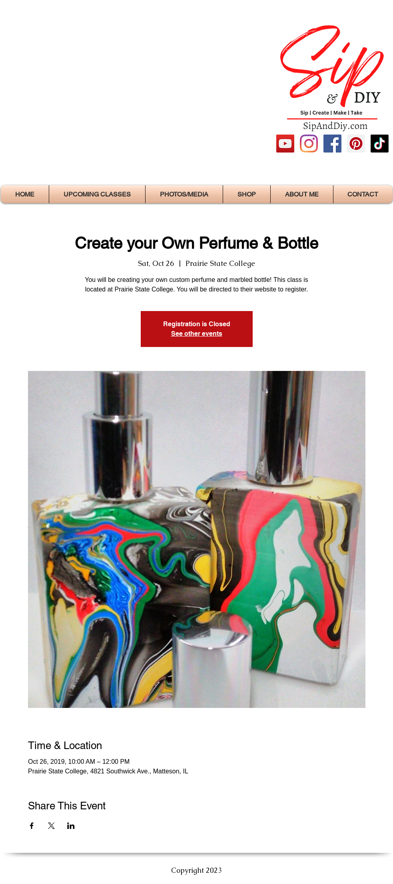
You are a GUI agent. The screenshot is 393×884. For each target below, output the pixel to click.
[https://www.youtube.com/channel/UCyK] (285, 144)
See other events (196, 333)
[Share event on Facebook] (32, 826)
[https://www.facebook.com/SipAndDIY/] (332, 144)
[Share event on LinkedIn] (71, 826)
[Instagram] (309, 144)
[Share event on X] (51, 826)
